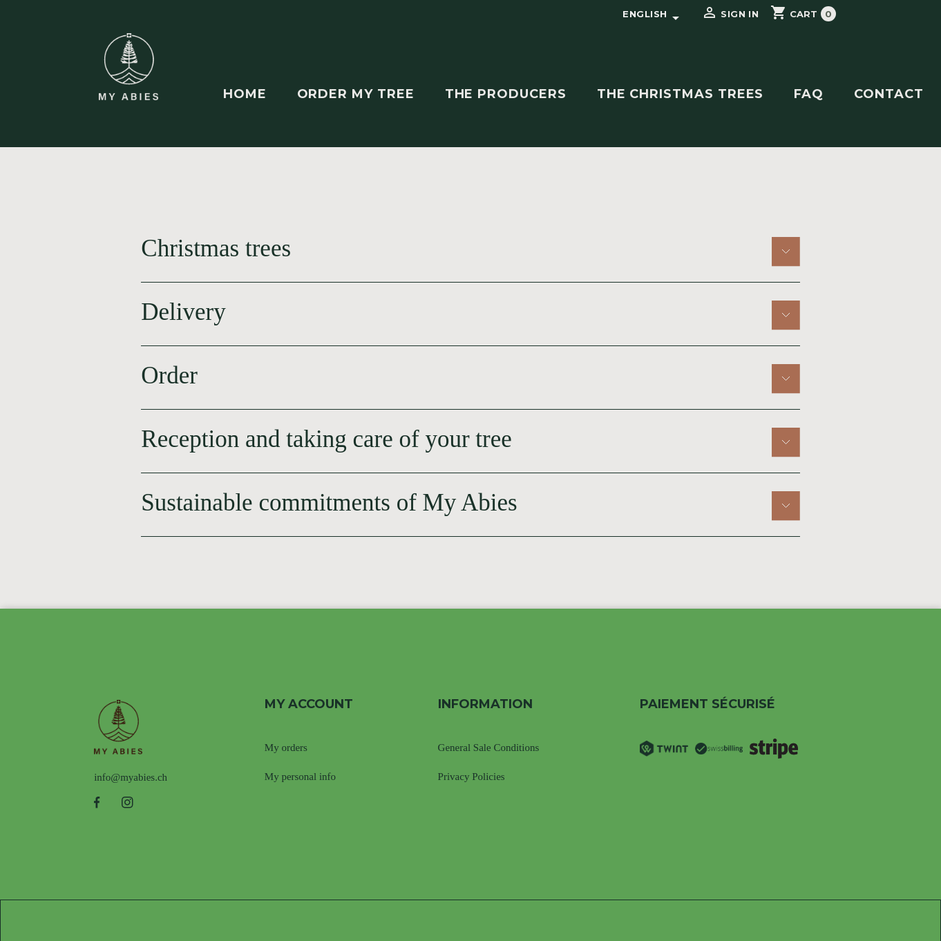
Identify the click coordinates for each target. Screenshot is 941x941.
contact (889, 94)
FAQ (809, 94)
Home (245, 94)
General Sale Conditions (489, 747)
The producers (506, 94)
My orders (286, 747)
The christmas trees (680, 94)
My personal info (300, 776)
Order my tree (356, 94)
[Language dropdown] (652, 14)
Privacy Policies (471, 776)
